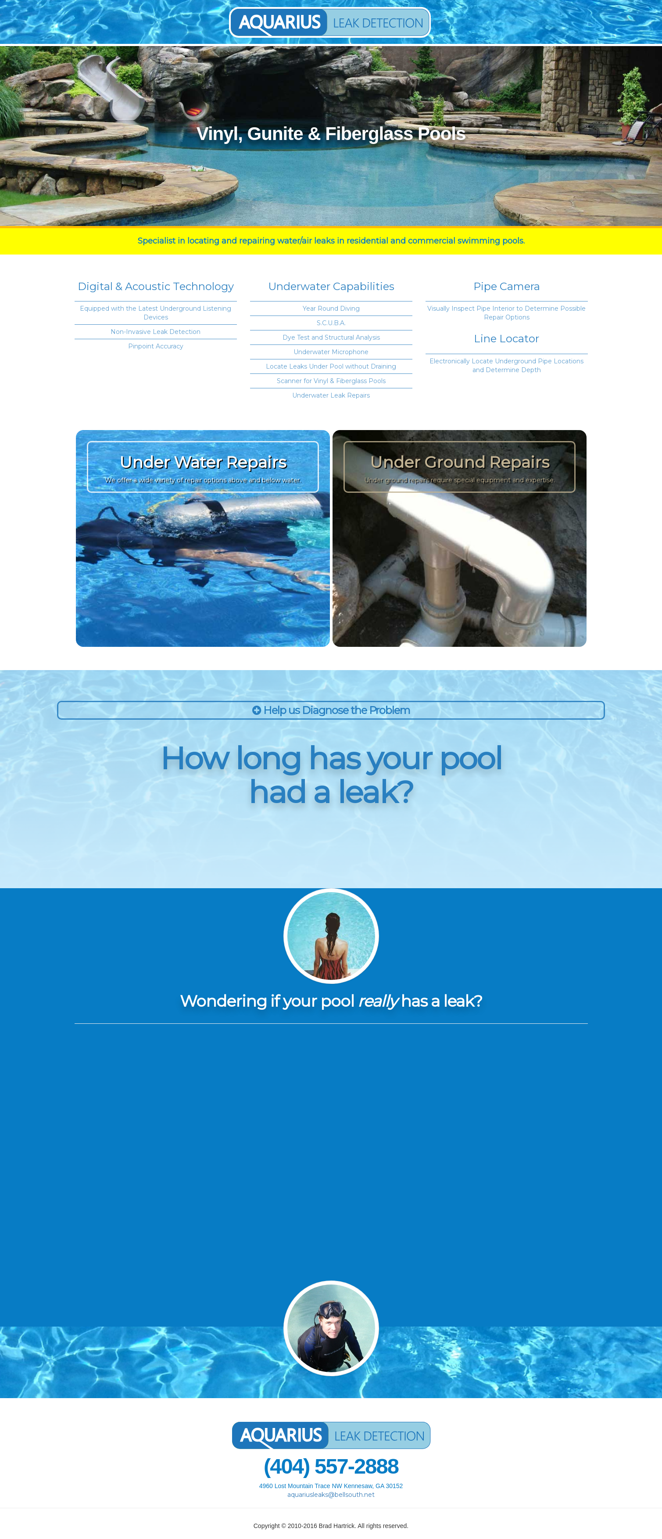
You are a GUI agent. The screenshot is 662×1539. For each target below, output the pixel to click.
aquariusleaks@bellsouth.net (331, 1495)
